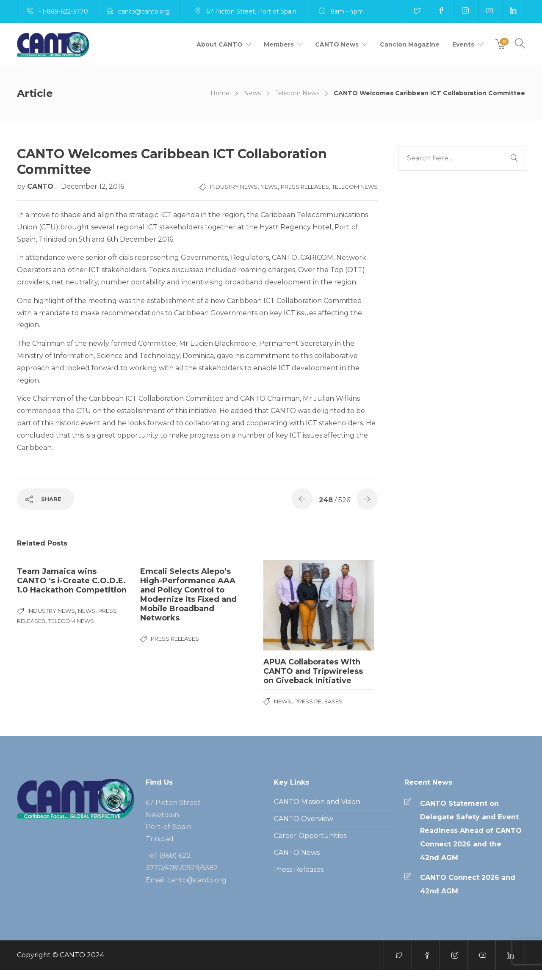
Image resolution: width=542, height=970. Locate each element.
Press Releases (305, 186)
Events (463, 44)
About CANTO (219, 44)
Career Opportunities (310, 836)
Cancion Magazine (410, 44)
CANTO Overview (303, 819)
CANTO (41, 186)
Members (279, 44)
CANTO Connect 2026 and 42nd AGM (467, 884)
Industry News (233, 186)
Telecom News (297, 93)
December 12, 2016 (92, 186)
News (252, 93)
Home (220, 93)
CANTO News (337, 44)
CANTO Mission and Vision (317, 802)
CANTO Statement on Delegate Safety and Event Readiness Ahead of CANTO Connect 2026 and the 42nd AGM (471, 830)
